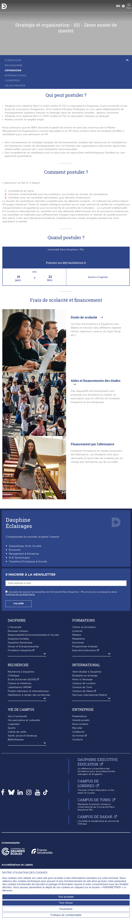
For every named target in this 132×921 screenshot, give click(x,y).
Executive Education (84, 650)
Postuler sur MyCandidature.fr (66, 263)
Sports (11, 728)
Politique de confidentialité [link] (66, 915)
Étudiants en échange (84, 676)
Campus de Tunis (82, 687)
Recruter (77, 728)
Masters (76, 635)
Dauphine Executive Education (98, 761)
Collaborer (78, 732)
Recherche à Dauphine (21, 672)
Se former (78, 736)
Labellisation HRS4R (19, 687)
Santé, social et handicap (22, 736)
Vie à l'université (17, 716)
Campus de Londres (83, 683)
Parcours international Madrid (89, 695)
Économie (15, 550)
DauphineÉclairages (19, 522)
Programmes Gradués (84, 646)
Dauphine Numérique (20, 643)
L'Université (14, 627)
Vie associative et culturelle (24, 720)
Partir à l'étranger (82, 679)
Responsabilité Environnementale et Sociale (33, 635)
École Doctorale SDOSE (22, 679)
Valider (18, 604)
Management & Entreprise (24, 554)
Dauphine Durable (18, 639)
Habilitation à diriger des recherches (29, 695)
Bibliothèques (16, 739)
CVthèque (13, 676)
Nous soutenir (80, 724)
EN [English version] (118, 6)
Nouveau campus (18, 631)
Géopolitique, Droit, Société (25, 546)
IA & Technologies (19, 558)
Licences (77, 631)
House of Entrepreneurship (23, 646)
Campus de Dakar (82, 691)
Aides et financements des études (95, 381)
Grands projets (80, 720)
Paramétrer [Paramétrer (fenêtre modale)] (66, 909)
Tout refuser (66, 902)
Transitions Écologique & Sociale (28, 561)
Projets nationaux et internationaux (28, 691)
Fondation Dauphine (20, 650)
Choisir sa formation (84, 627)
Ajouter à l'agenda (98, 277)
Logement (14, 724)
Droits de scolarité (84, 317)
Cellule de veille (17, 732)
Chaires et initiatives (19, 683)
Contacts (77, 739)
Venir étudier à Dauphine (86, 672)
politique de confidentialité (20, 594)
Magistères (78, 639)
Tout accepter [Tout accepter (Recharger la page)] (66, 896)
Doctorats (78, 643)
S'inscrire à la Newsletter (30, 574)
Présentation (79, 716)
